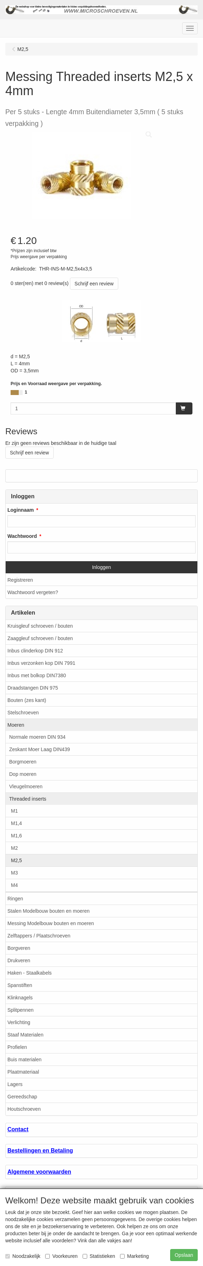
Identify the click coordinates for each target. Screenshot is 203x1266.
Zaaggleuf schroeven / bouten (40, 638)
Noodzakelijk (22, 1256)
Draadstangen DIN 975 (32, 688)
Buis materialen (24, 1059)
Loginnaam (20, 510)
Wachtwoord (22, 536)
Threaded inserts (27, 799)
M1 (14, 811)
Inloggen (101, 567)
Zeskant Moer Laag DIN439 (39, 749)
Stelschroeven (23, 712)
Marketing (134, 1256)
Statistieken (99, 1256)
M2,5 (16, 860)
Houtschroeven (24, 1109)
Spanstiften (19, 985)
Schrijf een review (94, 283)
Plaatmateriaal (23, 1072)
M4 (14, 885)
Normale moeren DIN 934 (37, 737)
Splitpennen (20, 1010)
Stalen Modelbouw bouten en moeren (48, 911)
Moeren (15, 725)
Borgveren (18, 948)
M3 (14, 873)
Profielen (17, 1047)
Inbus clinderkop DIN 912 (35, 651)
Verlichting (18, 1022)
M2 (14, 848)
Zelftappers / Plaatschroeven (38, 936)
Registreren (20, 580)
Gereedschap (22, 1096)
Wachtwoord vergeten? (32, 592)
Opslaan (184, 1255)
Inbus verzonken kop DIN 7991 (41, 663)
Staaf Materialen (25, 1035)
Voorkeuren (61, 1256)
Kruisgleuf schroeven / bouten (40, 626)
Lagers (15, 1084)
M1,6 (16, 835)
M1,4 (16, 823)
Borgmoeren (22, 762)
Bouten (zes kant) (26, 700)
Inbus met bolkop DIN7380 (36, 675)
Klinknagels (20, 997)
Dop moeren (22, 774)
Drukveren (18, 960)
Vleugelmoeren (25, 786)
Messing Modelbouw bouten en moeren (50, 923)
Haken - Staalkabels (29, 973)
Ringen (15, 898)
